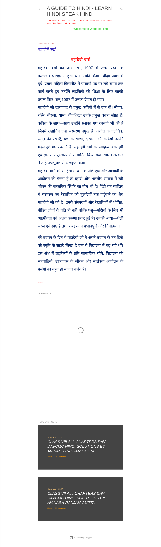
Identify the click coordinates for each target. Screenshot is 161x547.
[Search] (121, 8)
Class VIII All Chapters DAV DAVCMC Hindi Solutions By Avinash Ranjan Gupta (76, 446)
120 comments (60, 456)
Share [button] (40, 283)
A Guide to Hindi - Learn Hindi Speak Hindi (79, 11)
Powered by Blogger (80, 538)
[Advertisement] (80, 392)
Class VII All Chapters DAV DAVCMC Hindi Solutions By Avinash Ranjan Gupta (76, 498)
